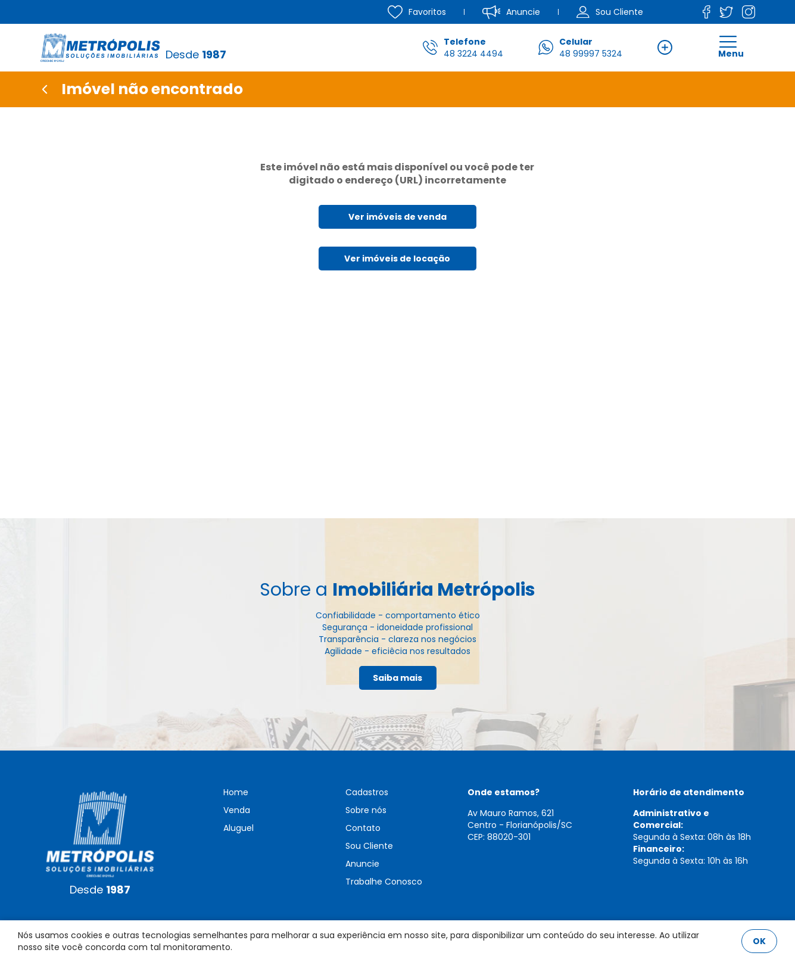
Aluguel (238, 828)
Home (235, 792)
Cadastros (366, 792)
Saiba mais (397, 678)
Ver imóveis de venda (397, 217)
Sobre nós (365, 810)
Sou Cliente (369, 846)
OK (759, 941)
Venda (236, 810)
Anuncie (362, 864)
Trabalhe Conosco (383, 882)
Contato (363, 828)
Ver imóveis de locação (397, 258)
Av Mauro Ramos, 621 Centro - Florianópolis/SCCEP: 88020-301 (519, 825)
